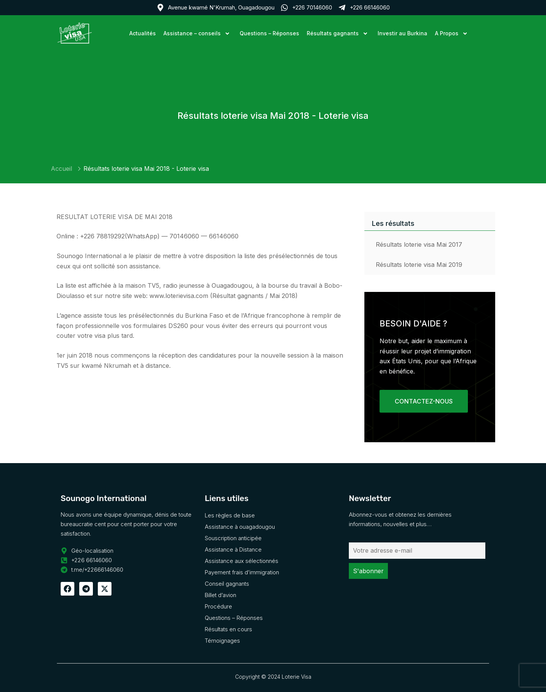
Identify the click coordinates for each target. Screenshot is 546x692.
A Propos (452, 33)
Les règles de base (230, 515)
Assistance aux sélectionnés (241, 560)
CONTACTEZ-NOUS (424, 401)
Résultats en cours (228, 629)
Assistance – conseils (197, 33)
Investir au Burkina (402, 33)
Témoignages (222, 640)
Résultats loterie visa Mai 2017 (419, 244)
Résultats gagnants (338, 33)
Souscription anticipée (233, 538)
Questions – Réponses (269, 33)
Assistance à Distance (233, 549)
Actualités (142, 33)
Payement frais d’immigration (242, 572)
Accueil (61, 168)
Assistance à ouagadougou (240, 526)
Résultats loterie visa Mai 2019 (419, 264)
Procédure (218, 606)
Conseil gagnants (227, 583)
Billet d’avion (220, 595)
